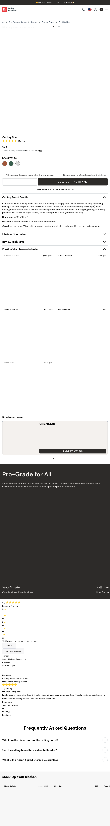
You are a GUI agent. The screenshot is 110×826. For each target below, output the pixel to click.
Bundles (7, 773)
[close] (105, 815)
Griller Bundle (30, 423)
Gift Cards (8, 781)
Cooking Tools (10, 765)
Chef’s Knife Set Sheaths (82, 425)
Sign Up (99, 710)
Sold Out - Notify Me (72, 181)
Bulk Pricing (9, 785)
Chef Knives (9, 757)
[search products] (84, 9)
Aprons (34, 22)
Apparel (7, 769)
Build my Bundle (38, 433)
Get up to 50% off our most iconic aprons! (55, 2)
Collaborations (10, 777)
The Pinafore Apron (17, 22)
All (3, 22)
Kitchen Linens (10, 761)
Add (82, 433)
